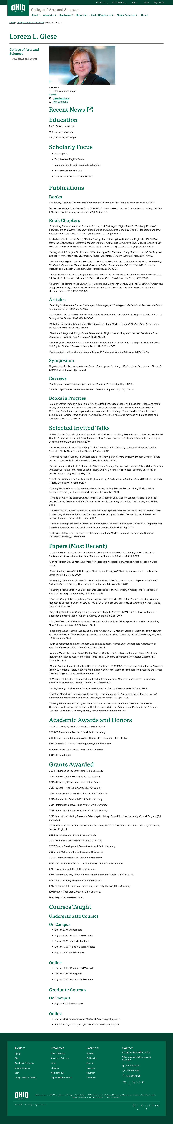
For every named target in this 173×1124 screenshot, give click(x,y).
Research (81, 15)
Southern (90, 1072)
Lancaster (91, 1068)
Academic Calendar (60, 1058)
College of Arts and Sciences (55, 10)
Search (159, 2)
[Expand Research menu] (87, 15)
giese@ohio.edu (61, 98)
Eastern (90, 1063)
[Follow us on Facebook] (124, 1082)
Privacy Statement (79, 1097)
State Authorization (96, 1097)
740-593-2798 (60, 102)
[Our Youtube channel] (139, 1082)
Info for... (101, 2)
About (35, 15)
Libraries (55, 1068)
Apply (134, 2)
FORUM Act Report (94, 1095)
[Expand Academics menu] (56, 15)
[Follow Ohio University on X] (150, 1105)
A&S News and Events (23, 59)
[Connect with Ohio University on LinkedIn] (142, 1105)
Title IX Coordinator (112, 1097)
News (53, 1063)
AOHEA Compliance (56, 1095)
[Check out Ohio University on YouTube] (146, 1107)
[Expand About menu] (39, 15)
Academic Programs (24, 1063)
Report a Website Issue (61, 1077)
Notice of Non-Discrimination (145, 1095)
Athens (89, 1053)
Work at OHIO (57, 1072)
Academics (48, 15)
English (53, 94)
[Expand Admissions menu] (72, 15)
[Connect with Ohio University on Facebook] (134, 1105)
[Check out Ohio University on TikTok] (154, 1105)
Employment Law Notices (76, 1095)
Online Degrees (22, 1068)
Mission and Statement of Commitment (118, 1095)
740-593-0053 (133, 1076)
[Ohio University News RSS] (158, 1105)
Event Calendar (58, 1053)
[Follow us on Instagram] (129, 1084)
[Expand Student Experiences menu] (113, 15)
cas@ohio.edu (132, 1065)
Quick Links (119, 2)
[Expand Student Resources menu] (137, 15)
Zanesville (91, 1077)
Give (146, 2)
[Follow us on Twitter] (143, 1082)
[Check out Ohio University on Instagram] (138, 1108)
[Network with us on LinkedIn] (134, 1082)
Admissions (65, 15)
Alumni (144, 15)
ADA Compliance (41, 1095)
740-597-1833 (132, 1070)
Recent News (71, 109)
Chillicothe (91, 1058)
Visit (17, 1072)
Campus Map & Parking (26, 1077)
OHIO (12, 22)
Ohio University (26, 1105)
